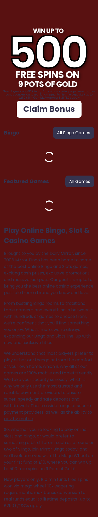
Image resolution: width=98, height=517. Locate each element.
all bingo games (73, 133)
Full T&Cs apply (69, 98)
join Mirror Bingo (48, 449)
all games (79, 181)
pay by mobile (18, 419)
